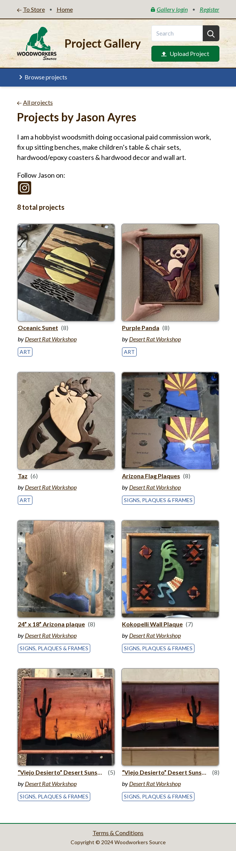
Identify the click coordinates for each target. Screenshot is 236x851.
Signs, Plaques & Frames (158, 500)
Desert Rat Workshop (51, 339)
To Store (31, 9)
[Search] (211, 33)
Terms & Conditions (118, 832)
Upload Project (185, 53)
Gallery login (169, 9)
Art (25, 352)
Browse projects (42, 77)
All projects (35, 102)
